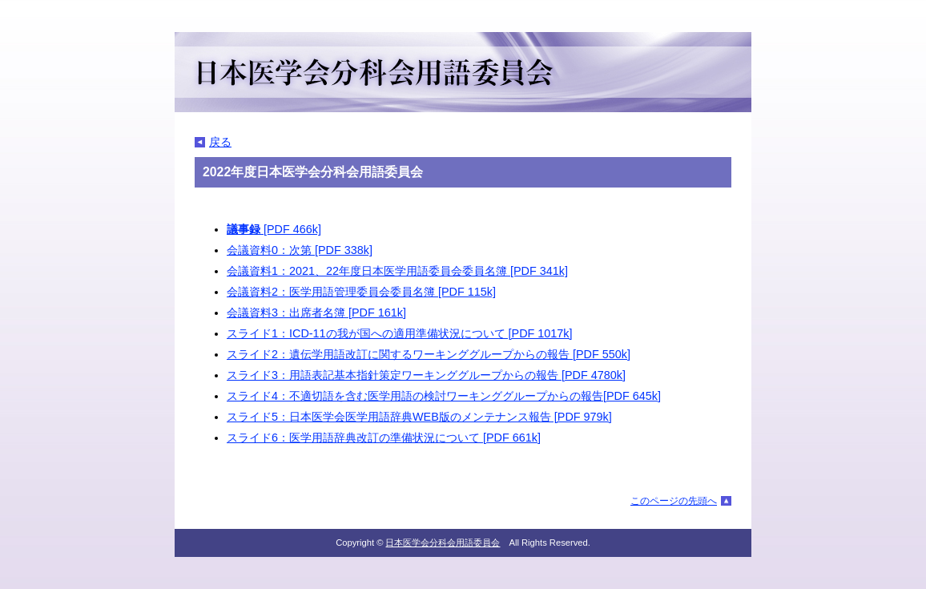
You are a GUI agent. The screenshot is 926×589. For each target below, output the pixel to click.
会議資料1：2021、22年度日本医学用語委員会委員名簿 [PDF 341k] (397, 270)
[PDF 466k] (274, 229)
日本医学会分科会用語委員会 (442, 542)
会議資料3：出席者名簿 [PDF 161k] (316, 312)
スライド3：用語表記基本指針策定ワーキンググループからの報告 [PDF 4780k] (426, 375)
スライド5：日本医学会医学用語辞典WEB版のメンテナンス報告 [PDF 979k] (419, 416)
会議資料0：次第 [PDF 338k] (299, 250)
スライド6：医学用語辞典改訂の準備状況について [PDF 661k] (384, 437)
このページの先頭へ (673, 501)
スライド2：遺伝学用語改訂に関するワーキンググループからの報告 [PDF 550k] (428, 354)
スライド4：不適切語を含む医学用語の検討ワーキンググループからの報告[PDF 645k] (444, 395)
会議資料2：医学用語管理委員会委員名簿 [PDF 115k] (361, 291)
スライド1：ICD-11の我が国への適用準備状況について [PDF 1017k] (400, 333)
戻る (220, 141)
